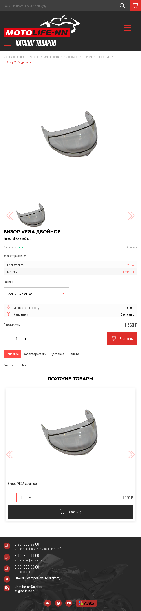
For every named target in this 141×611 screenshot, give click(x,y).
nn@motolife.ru (25, 591)
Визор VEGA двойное (22, 483)
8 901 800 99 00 (27, 543)
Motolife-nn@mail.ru (28, 587)
